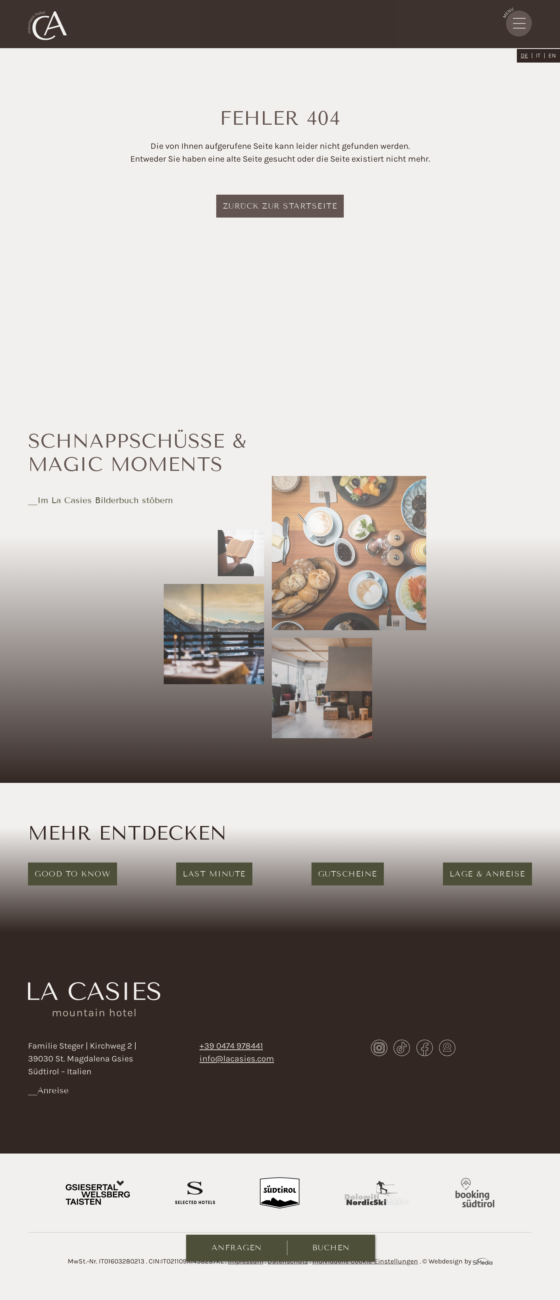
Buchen (331, 1247)
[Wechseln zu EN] (552, 55)
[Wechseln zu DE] (527, 55)
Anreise (53, 1090)
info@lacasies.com (237, 1059)
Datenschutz (288, 1261)
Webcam (447, 1048)
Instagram (379, 1048)
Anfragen (237, 1247)
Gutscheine (347, 873)
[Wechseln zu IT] (540, 55)
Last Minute (214, 873)
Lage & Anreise (487, 873)
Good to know (72, 873)
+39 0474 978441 (231, 1046)
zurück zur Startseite (280, 206)
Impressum (245, 1261)
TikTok (402, 1048)
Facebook (424, 1048)
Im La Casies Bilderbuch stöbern (105, 500)
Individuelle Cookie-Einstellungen (365, 1261)
